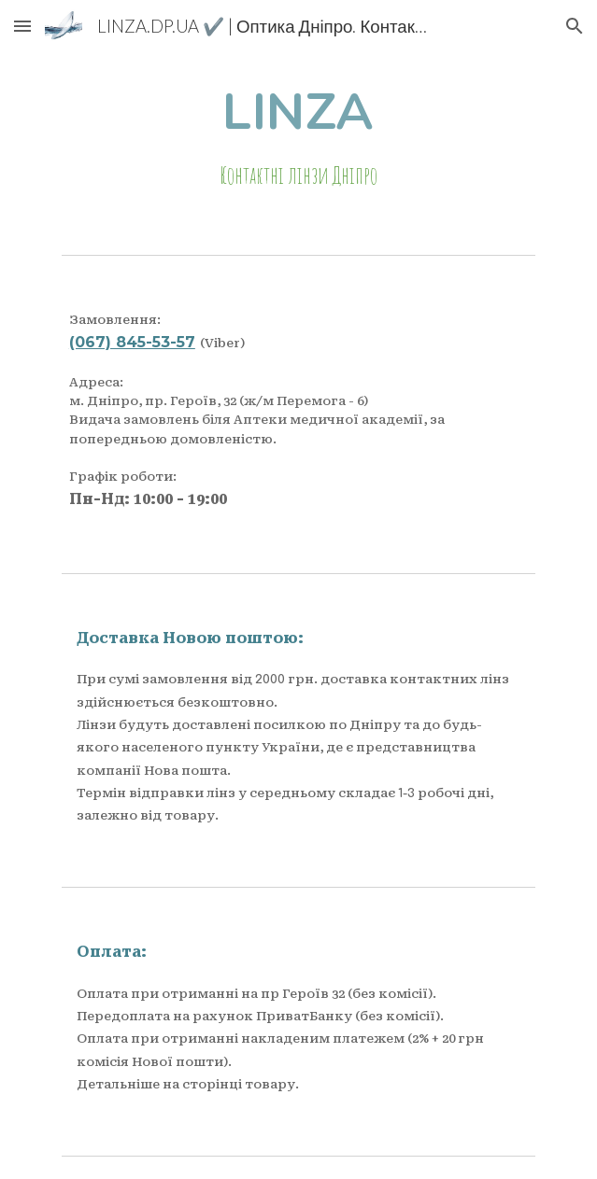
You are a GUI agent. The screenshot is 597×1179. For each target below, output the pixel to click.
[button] (22, 25)
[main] (298, 138)
